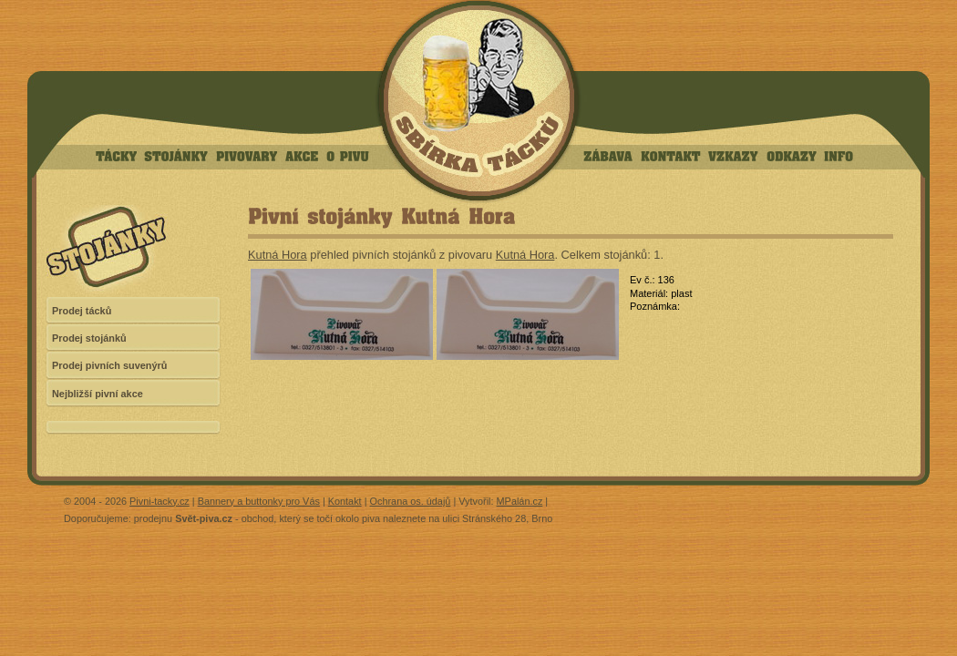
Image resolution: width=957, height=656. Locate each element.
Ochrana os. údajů (410, 501)
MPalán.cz (520, 501)
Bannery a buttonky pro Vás (259, 501)
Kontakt (345, 501)
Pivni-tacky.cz (159, 501)
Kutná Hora (277, 254)
